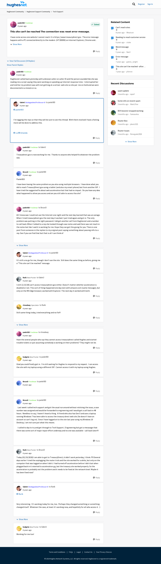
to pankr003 (50, 102)
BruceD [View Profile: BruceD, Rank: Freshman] (25, 172)
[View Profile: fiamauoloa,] (113, 112)
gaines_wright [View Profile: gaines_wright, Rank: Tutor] (132, 62)
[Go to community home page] (17, 4)
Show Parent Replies (15, 65)
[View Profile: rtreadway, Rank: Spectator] (19, 306)
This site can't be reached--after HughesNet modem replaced (130, 66)
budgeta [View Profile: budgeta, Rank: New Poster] (26, 357)
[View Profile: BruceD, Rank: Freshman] (19, 173)
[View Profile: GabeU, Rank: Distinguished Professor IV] (15, 104)
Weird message (122, 47)
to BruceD (42, 207)
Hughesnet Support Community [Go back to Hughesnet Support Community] (38, 11)
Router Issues (123, 131)
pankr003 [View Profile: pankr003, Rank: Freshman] (21, 23)
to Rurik (42, 305)
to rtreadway (43, 332)
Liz (16, 133)
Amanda (23, 133)
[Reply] (96, 51)
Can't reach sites (123, 27)
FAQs (71, 552)
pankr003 (19, 109)
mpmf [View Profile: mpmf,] (132, 94)
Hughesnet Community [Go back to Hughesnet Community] (15, 11)
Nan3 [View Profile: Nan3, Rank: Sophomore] (128, 52)
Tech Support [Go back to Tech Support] (58, 11)
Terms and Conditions (57, 552)
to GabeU (42, 147)
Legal (79, 552)
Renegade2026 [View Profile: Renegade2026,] (136, 134)
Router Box (122, 121)
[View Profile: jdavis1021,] (113, 122)
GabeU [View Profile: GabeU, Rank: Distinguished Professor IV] (22, 102)
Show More (16, 44)
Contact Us (88, 552)
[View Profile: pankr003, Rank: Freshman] (13, 24)
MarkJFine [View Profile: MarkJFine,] (134, 104)
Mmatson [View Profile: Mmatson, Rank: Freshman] (130, 32)
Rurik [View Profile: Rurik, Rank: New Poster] (25, 277)
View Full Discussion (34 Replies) (21, 61)
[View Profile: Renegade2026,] (113, 132)
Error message (122, 56)
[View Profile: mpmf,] (113, 92)
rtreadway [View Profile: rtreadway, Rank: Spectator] (27, 305)
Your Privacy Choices (104, 552)
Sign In (150, 4)
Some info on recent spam (129, 101)
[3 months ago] (123, 94)
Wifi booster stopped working (130, 111)
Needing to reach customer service (130, 37)
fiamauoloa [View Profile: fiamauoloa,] (134, 114)
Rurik (20, 494)
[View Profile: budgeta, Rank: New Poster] (19, 358)
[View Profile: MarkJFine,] (113, 102)
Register (141, 4)
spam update (123, 91)
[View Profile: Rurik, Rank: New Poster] (19, 279)
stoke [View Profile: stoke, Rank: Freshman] (128, 42)
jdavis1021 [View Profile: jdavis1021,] (134, 124)
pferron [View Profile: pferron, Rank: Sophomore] (129, 71)
